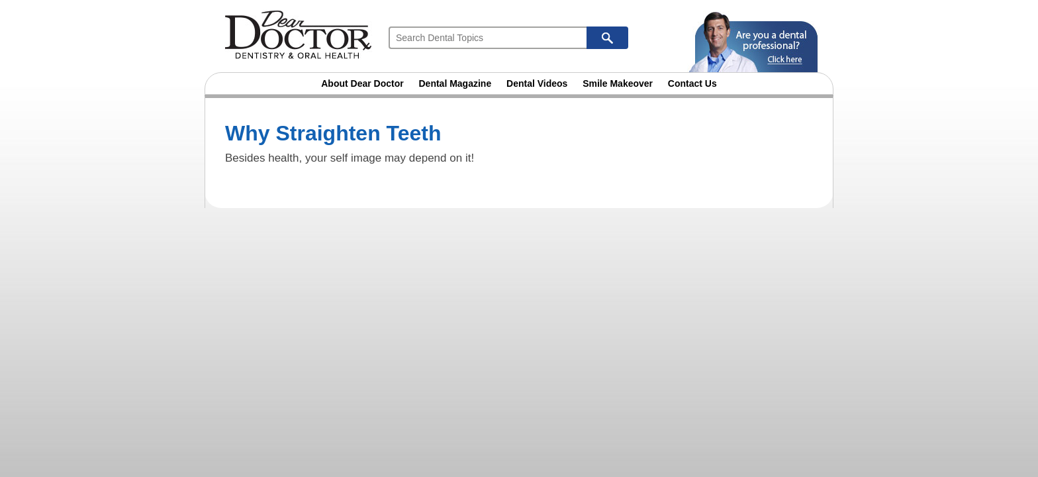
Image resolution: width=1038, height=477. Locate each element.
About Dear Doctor (362, 83)
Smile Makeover (618, 83)
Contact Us (692, 83)
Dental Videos (536, 83)
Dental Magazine (455, 83)
